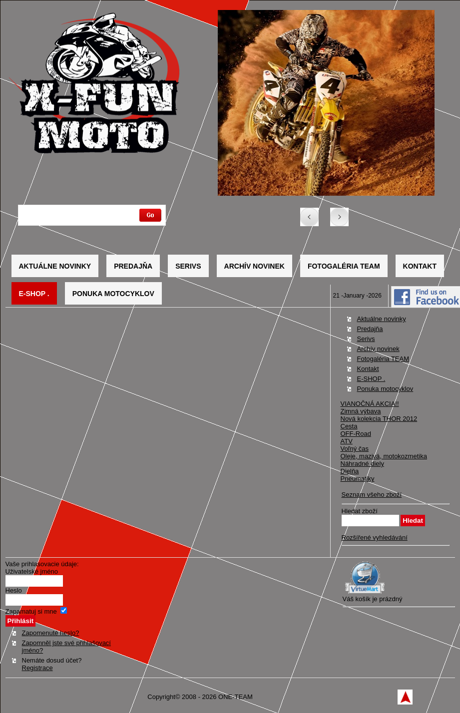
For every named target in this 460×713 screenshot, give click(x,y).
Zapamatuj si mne (31, 611)
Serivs (188, 266)
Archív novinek (254, 266)
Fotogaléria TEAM (344, 266)
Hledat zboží (360, 511)
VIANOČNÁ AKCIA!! (370, 403)
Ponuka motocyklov (113, 294)
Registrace (37, 668)
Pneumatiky (358, 478)
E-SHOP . (34, 294)
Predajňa (133, 266)
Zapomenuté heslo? (50, 633)
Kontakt (420, 266)
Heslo (13, 590)
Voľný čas (355, 448)
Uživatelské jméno (31, 571)
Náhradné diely (362, 463)
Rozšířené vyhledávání (375, 537)
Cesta (349, 426)
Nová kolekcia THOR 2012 (379, 418)
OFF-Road (356, 433)
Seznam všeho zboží (372, 494)
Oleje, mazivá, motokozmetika (384, 456)
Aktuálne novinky (55, 266)
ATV (347, 441)
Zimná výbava (361, 411)
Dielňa (350, 471)
